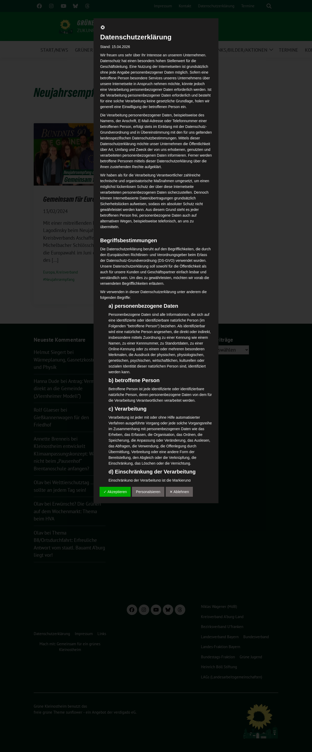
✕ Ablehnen (179, 492)
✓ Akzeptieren (115, 492)
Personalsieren (148, 492)
